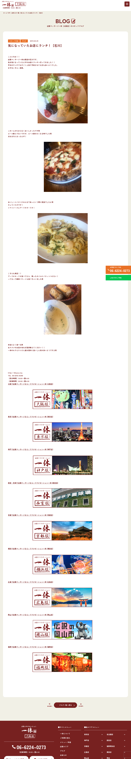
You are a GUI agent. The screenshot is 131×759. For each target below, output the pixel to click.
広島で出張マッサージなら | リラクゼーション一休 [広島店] (30, 582)
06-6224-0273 (119, 270)
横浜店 (109, 752)
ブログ (62, 751)
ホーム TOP (6, 13)
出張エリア (64, 746)
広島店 (86, 752)
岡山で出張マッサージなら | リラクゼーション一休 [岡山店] (30, 614)
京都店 (86, 746)
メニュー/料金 (65, 742)
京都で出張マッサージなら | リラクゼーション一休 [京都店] (30, 515)
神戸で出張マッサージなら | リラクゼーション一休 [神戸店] (30, 449)
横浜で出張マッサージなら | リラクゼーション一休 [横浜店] (30, 548)
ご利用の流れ (65, 738)
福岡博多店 (111, 746)
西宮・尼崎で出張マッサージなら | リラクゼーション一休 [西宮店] (33, 483)
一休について (65, 733)
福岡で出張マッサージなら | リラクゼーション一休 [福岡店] (30, 647)
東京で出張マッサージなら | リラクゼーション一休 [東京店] (30, 416)
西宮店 (109, 740)
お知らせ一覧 (15, 13)
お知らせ (63, 755)
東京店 (86, 734)
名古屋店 (110, 734)
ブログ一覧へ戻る (65, 705)
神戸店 (86, 740)
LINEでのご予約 (115, 279)
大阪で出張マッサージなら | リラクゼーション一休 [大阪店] (30, 384)
